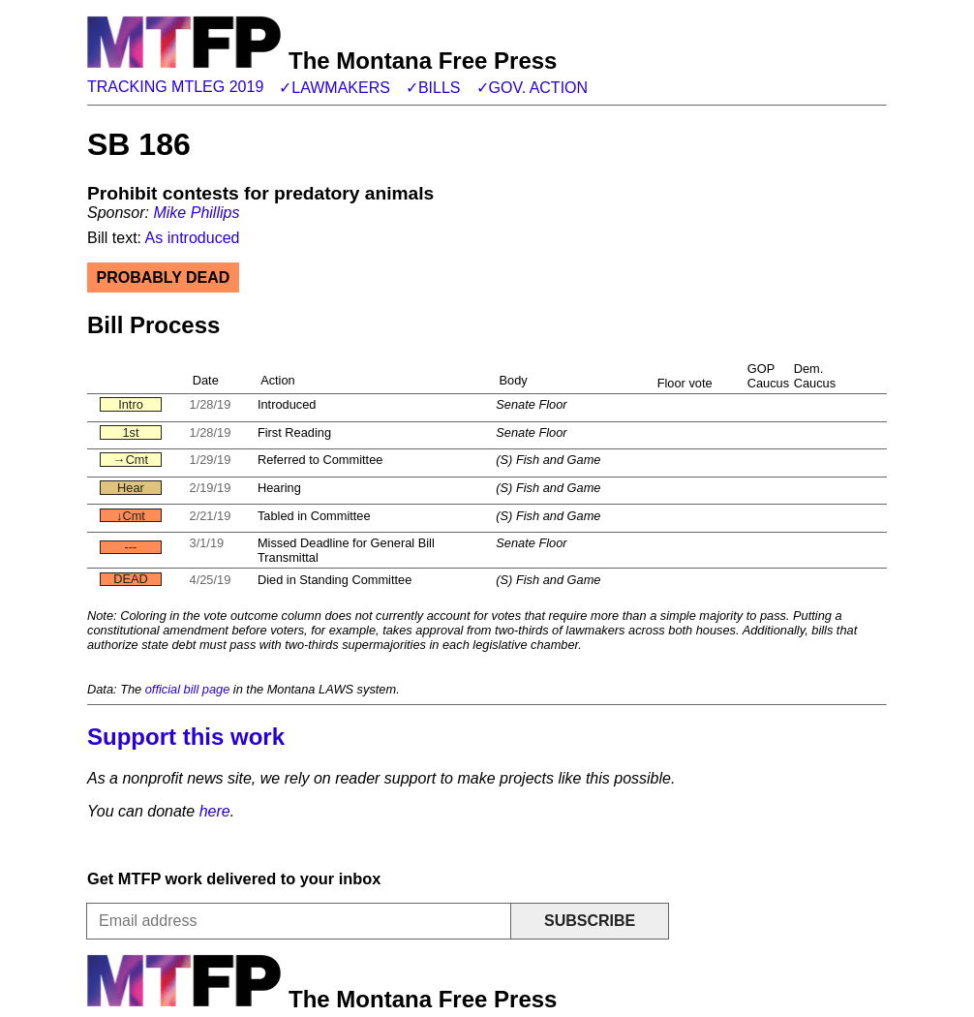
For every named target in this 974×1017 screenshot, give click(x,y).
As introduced (192, 238)
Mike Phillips (196, 212)
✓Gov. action (532, 87)
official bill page (187, 689)
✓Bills (433, 87)
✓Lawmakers (334, 87)
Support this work (186, 737)
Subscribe (589, 920)
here (214, 811)
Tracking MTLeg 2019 (175, 86)
